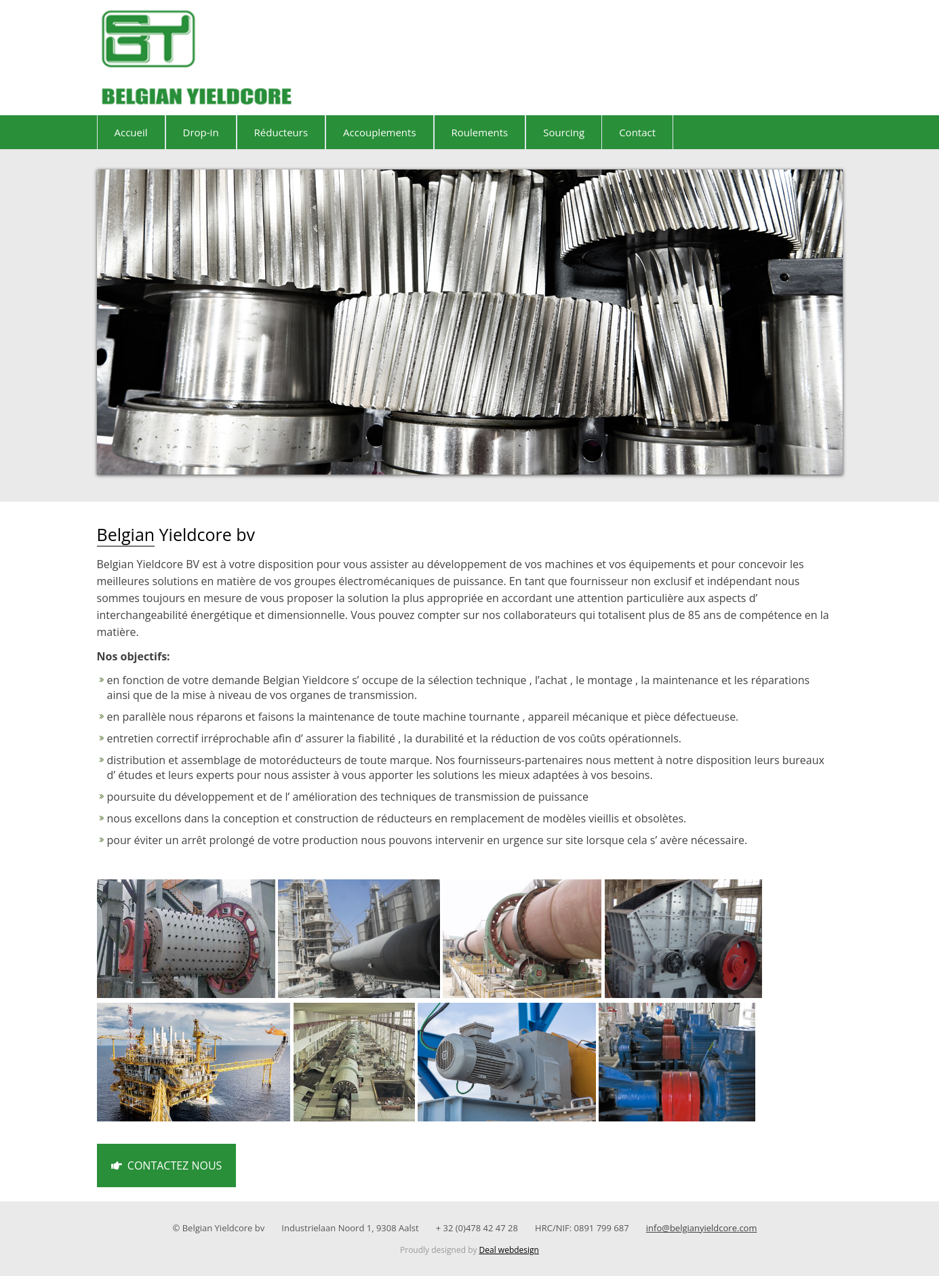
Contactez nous (166, 1165)
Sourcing (563, 132)
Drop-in (201, 132)
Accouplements (379, 132)
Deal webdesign (509, 1250)
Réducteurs (281, 132)
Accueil (131, 132)
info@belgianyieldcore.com (701, 1228)
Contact (637, 132)
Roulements (480, 132)
